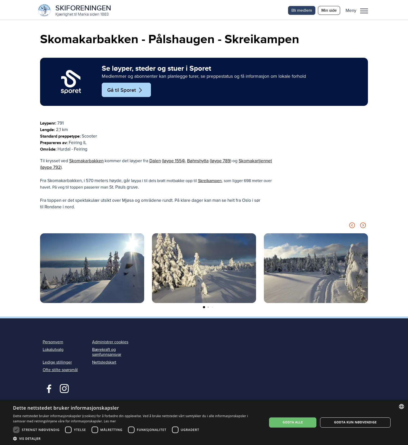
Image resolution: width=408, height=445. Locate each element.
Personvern (53, 343)
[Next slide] (363, 227)
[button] (359, 10)
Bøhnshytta (198, 162)
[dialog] (204, 422)
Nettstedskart (104, 363)
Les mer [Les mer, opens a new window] (110, 421)
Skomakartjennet (255, 162)
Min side (329, 10)
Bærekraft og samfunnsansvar (106, 353)
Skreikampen (210, 181)
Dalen (155, 162)
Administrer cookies (110, 343)
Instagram (64, 389)
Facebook (48, 389)
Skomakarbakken (86, 162)
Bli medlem (301, 10)
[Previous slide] (352, 227)
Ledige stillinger (57, 363)
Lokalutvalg (53, 350)
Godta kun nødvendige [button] (355, 422)
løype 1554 (173, 162)
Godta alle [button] (293, 422)
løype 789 (220, 162)
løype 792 (51, 168)
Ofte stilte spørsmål (60, 370)
